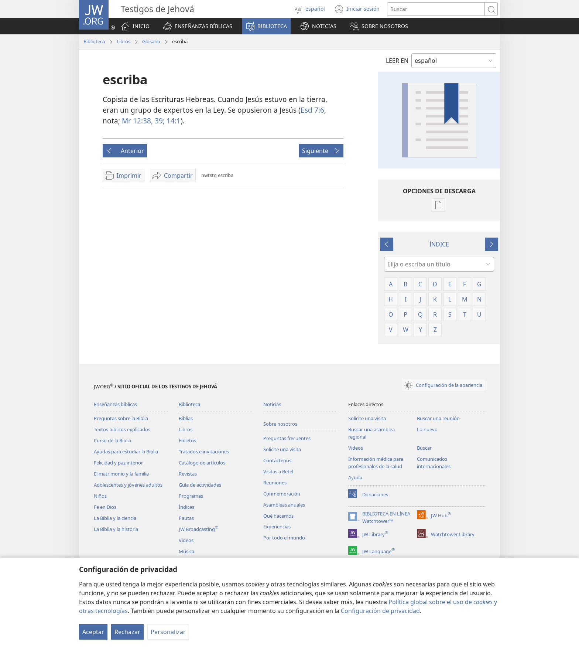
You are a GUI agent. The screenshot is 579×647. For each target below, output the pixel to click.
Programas (191, 496)
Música (186, 551)
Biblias (186, 418)
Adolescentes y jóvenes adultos (128, 484)
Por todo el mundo (284, 537)
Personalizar (168, 632)
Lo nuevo (427, 429)
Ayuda (355, 477)
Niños (100, 496)
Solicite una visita (282, 449)
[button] (197, 26)
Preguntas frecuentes (287, 438)
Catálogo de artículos (202, 462)
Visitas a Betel (278, 471)
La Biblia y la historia (116, 529)
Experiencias (277, 526)
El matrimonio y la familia (121, 473)
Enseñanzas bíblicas (115, 404)
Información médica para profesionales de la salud (375, 463)
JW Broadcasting (198, 529)
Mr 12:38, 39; (143, 121)
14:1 (173, 121)
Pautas (186, 518)
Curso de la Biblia (112, 440)
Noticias (272, 404)
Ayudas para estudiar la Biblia (126, 451)
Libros (123, 41)
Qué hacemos (278, 516)
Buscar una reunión (438, 418)
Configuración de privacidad (380, 611)
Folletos (187, 440)
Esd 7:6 (312, 110)
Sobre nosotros (280, 423)
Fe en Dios (105, 507)
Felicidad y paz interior (118, 462)
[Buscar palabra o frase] (436, 9)
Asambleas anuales (284, 504)
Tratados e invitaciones (204, 451)
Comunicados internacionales (433, 463)
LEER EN (397, 61)
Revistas (188, 473)
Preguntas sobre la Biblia (121, 418)
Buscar (424, 448)
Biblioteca (94, 41)
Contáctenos (277, 460)
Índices (186, 507)
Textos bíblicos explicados (122, 429)
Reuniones (275, 482)
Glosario (151, 41)
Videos (186, 540)
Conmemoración (281, 493)
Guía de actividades (200, 484)
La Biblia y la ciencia (115, 518)
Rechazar (127, 632)
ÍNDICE (439, 244)
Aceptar (93, 632)
